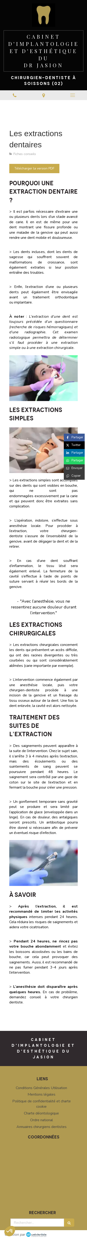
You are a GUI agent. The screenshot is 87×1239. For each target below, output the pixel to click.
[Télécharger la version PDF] (34, 168)
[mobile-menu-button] (72, 95)
